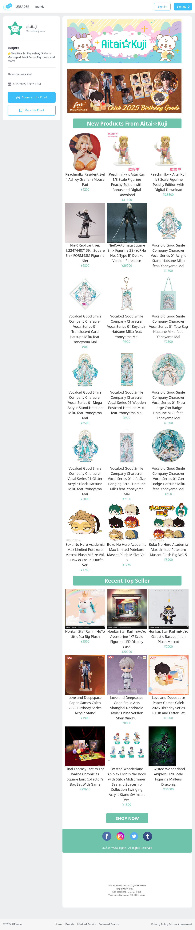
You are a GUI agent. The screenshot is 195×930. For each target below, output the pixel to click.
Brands (39, 6)
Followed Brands (109, 924)
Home (58, 924)
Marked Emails (86, 924)
